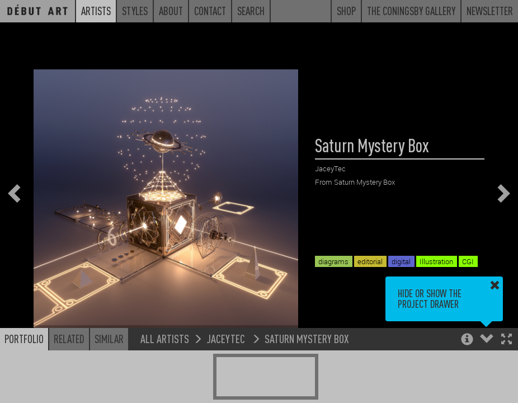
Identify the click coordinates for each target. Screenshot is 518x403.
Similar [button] (109, 338)
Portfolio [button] (24, 338)
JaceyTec (226, 338)
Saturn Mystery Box (307, 338)
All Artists (164, 338)
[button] (506, 340)
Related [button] (69, 338)
